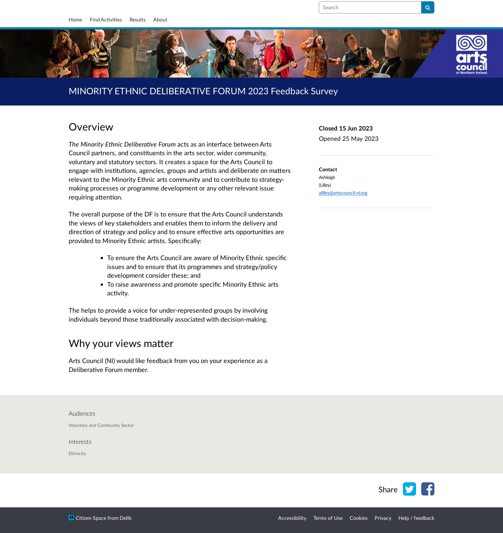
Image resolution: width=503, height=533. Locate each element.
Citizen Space (91, 518)
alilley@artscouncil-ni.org (343, 192)
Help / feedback (416, 518)
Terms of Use (328, 518)
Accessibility (292, 518)
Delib (126, 518)
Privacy (383, 518)
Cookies (359, 518)
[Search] (427, 7)
